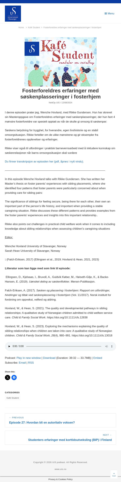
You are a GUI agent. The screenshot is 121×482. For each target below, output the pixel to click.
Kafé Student (35, 27)
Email (22, 362)
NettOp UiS (54, 102)
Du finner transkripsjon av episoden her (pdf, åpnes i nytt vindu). (44, 161)
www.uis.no (60, 469)
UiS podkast (58, 462)
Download (49, 357)
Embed (97, 357)
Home (23, 27)
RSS (31, 362)
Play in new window (29, 357)
